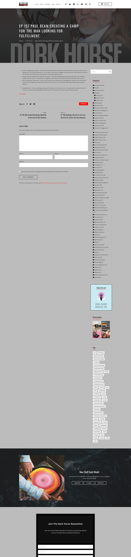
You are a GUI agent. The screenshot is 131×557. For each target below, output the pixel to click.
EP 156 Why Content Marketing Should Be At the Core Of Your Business (33, 116)
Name (21, 153)
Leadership (98, 172)
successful (97, 431)
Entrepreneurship (100, 150)
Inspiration (98, 162)
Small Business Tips (100, 247)
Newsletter (98, 190)
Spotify (101, 483)
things (96, 434)
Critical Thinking (99, 123)
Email (57, 153)
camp (41, 41)
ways (95, 438)
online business (98, 403)
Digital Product (99, 140)
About (41, 4)
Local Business (99, 175)
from (95, 387)
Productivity (98, 227)
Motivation (98, 187)
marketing (102, 390)
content (96, 362)
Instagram (98, 165)
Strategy (96, 428)
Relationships (99, 232)
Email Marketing (99, 145)
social (105, 422)
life (95, 390)
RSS (105, 306)
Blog (53, 4)
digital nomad (98, 371)
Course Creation (99, 120)
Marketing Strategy (100, 182)
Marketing (98, 180)
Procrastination (99, 222)
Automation (98, 90)
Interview (97, 167)
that (105, 431)
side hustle (97, 422)
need (105, 396)
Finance (97, 152)
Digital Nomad (99, 137)
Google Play (99, 306)
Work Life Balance (100, 275)
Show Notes (22, 94)
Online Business (99, 192)
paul (62, 41)
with (107, 438)
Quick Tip (99, 98)
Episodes (47, 4)
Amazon (77, 483)
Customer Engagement (101, 128)
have (101, 387)
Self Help (97, 240)
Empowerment (99, 147)
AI (95, 88)
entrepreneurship (98, 384)
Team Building (99, 260)
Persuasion (98, 217)
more (103, 393)
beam (37, 41)
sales (95, 419)
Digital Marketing (100, 135)
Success (97, 257)
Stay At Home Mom (100, 255)
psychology (98, 229)
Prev (44, 112)
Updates (98, 100)
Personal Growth (99, 214)
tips (102, 434)
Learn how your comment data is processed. (54, 183)
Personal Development (101, 210)
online (105, 400)
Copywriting (98, 118)
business (101, 352)
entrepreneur (97, 378)
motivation (97, 396)
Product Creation (99, 224)
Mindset (97, 185)
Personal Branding (100, 207)
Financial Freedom (100, 155)
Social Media (98, 250)
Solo (96, 252)
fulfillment (51, 41)
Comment (22, 134)
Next (63, 112)
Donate (105, 4)
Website (97, 272)
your (95, 441)
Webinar (97, 270)
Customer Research (100, 132)
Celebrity (97, 113)
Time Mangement (100, 265)
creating (46, 41)
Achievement (98, 85)
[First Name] (65, 547)
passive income (98, 412)
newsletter (97, 400)
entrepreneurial (98, 381)
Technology (98, 262)
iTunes (97, 303)
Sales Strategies (99, 237)
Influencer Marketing (101, 160)
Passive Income (99, 205)
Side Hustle (98, 245)
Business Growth (100, 108)
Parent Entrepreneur (100, 197)
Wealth (97, 267)
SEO (96, 242)
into (107, 387)
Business (97, 105)
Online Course (99, 195)
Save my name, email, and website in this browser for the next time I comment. (44, 171)
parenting (97, 409)
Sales (96, 234)
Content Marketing (100, 115)
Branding (97, 103)
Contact (58, 4)
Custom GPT (98, 125)
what (101, 438)
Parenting (97, 200)
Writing (97, 277)
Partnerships (98, 202)
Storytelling (104, 425)
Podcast (21, 41)
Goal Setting (98, 157)
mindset (96, 393)
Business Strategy (100, 110)
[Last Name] (65, 552)
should (102, 419)
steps (95, 425)
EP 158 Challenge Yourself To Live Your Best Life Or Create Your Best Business (73, 116)
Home (36, 4)
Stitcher (104, 303)
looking (57, 41)
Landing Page (98, 170)
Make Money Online (100, 177)
